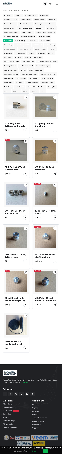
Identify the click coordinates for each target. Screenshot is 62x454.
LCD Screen (20, 87)
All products (13, 10)
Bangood (16, 91)
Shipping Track (38, 421)
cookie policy (33, 451)
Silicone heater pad (43, 66)
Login (50, 4)
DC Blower (8, 57)
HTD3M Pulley (20, 40)
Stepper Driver (9, 28)
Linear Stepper (39, 19)
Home (5, 10)
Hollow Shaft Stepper (25, 28)
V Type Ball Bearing (11, 36)
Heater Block (8, 78)
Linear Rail (52, 19)
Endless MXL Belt (25, 49)
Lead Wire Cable (47, 82)
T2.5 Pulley (33, 40)
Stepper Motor (26, 19)
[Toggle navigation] (57, 4)
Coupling (41, 53)
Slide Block (8, 53)
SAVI (15, 19)
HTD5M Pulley (45, 40)
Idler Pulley (8, 45)
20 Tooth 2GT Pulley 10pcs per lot (15, 212)
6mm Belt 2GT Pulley (28, 36)
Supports (35, 428)
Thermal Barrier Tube (47, 74)
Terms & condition (10, 427)
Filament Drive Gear (11, 74)
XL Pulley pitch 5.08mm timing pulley (16, 124)
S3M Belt (53, 49)
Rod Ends (18, 57)
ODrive (25, 91)
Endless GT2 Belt (10, 49)
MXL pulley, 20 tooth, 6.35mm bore (15, 255)
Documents (36, 424)
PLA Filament (21, 78)
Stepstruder (38, 45)
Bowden (18, 45)
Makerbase (44, 15)
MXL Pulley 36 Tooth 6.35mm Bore (15, 168)
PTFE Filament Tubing (11, 61)
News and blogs (9, 421)
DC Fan (50, 53)
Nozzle (23, 70)
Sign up (35, 408)
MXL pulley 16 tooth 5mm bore (44, 124)
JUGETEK (18, 15)
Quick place (11, 411)
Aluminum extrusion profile (47, 61)
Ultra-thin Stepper (25, 24)
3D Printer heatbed (26, 66)
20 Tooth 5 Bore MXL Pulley (45, 212)
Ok (45, 451)
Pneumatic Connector (29, 74)
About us (6, 417)
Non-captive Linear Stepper (44, 24)
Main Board (8, 87)
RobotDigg (7, 15)
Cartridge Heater (10, 66)
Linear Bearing (27, 32)
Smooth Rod (51, 28)
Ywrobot (7, 19)
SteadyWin (52, 87)
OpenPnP (34, 91)
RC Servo (19, 82)
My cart (35, 414)
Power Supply (50, 45)
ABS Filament (33, 78)
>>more (24, 382)
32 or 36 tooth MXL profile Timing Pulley (15, 299)
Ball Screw (40, 28)
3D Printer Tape (47, 78)
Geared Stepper (9, 24)
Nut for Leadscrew (35, 70)
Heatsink (32, 53)
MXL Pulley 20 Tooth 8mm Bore (45, 168)
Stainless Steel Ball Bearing (45, 32)
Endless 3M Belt (40, 49)
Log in (34, 404)
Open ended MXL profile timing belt (14, 343)
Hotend (27, 45)
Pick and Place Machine (36, 87)
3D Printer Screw (32, 82)
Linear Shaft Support (11, 32)
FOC (43, 91)
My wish (35, 411)
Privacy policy (8, 424)
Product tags (8, 407)
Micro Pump (8, 82)
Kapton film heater (10, 70)
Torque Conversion (39, 418)
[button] (45, 4)
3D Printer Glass (28, 61)
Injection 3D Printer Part (33, 57)
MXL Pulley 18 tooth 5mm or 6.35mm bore (45, 299)
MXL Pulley (8, 40)
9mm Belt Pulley (44, 36)
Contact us (7, 414)
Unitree (6, 91)
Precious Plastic (30, 15)
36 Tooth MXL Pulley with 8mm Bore (45, 255)
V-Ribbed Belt (20, 53)
